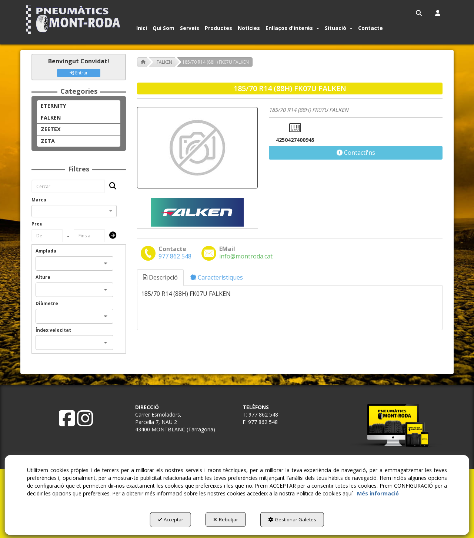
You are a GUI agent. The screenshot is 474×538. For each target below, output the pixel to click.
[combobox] (74, 211)
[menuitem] (419, 13)
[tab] (160, 277)
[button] (74, 19)
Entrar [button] (79, 73)
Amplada (46, 251)
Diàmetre (47, 303)
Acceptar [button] (168, 520)
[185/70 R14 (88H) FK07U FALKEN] (197, 148)
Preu (37, 224)
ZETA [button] (48, 140)
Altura (43, 277)
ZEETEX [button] (51, 129)
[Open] (105, 263)
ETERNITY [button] (53, 105)
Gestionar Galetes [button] (294, 520)
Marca (38, 200)
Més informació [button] (378, 493)
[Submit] (110, 236)
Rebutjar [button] (225, 520)
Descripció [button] (160, 277)
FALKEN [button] (51, 117)
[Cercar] (110, 186)
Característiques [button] (216, 277)
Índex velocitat (53, 330)
